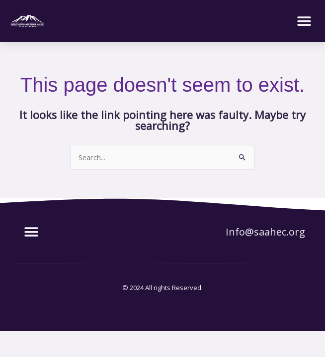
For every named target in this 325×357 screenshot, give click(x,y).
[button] (304, 21)
